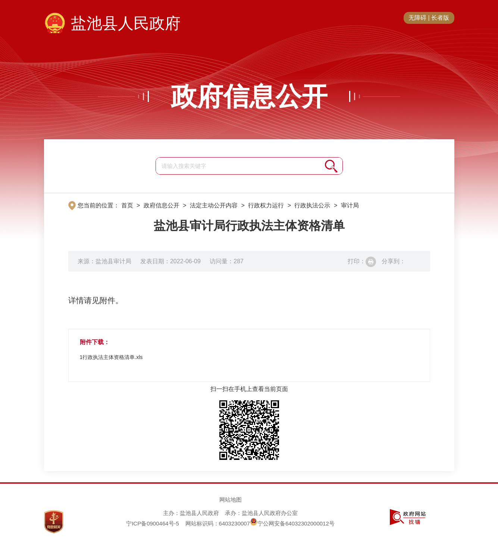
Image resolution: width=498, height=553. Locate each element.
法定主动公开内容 (214, 205)
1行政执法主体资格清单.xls (111, 357)
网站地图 (230, 499)
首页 (127, 205)
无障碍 (417, 18)
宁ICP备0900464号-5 (152, 523)
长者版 (440, 18)
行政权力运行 (266, 205)
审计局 (350, 205)
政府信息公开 (249, 96)
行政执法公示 (312, 205)
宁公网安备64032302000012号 (292, 523)
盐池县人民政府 (126, 23)
